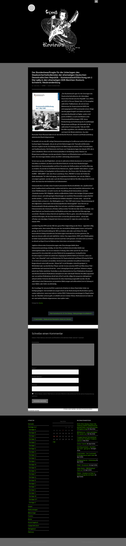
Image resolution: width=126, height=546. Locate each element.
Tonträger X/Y (33, 499)
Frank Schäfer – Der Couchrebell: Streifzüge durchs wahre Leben (86, 454)
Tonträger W (32, 496)
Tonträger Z (32, 502)
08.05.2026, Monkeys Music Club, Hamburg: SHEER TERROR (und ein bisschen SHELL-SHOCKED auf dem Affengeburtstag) (87, 426)
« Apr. (54, 442)
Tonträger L (32, 461)
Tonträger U (32, 490)
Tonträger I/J (32, 455)
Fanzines (30, 516)
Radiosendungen (33, 509)
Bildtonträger (32, 513)
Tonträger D (32, 439)
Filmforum (31, 532)
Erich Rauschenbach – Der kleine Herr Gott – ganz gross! (86, 447)
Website (34, 385)
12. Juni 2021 (36, 85)
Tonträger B (32, 432)
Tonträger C (32, 436)
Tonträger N (32, 467)
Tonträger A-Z (32, 427)
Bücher (41, 302)
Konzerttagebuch (33, 522)
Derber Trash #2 (82, 443)
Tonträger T (32, 486)
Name (34, 368)
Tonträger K (32, 458)
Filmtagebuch (32, 528)
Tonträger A (32, 429)
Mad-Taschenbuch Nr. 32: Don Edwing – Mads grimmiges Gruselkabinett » (70, 313)
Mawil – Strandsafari (83, 465)
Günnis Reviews (42, 541)
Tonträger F (32, 445)
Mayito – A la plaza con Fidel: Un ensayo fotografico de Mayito (86, 473)
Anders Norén (91, 541)
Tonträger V (32, 493)
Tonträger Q (32, 477)
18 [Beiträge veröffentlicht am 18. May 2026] (54, 436)
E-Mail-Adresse (37, 376)
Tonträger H (32, 452)
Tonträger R (32, 480)
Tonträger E (32, 442)
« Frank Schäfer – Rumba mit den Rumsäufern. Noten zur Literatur (53, 319)
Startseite (31, 424)
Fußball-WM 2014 (33, 525)
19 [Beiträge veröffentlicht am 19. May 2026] (57, 436)
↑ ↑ (97, 541)
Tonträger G (32, 448)
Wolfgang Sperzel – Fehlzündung (86, 460)
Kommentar (35, 342)
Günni (45, 85)
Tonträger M (32, 464)
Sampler (30, 506)
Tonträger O (32, 471)
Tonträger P (32, 474)
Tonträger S (32, 483)
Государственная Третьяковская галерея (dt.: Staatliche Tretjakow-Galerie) (87, 438)
